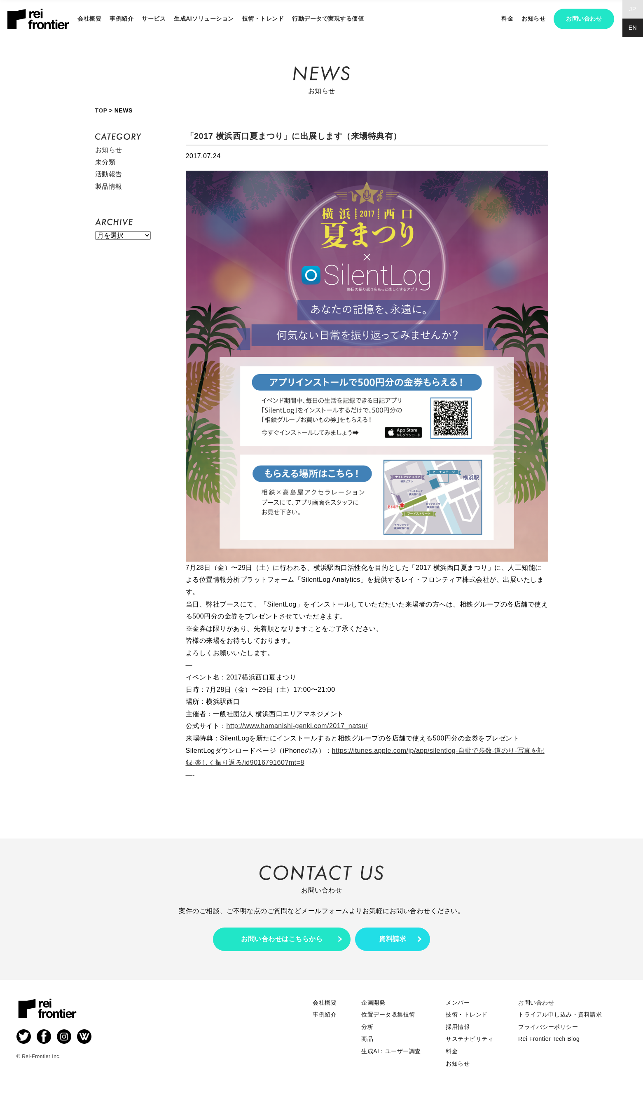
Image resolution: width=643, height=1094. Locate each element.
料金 (507, 18)
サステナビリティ (469, 1038)
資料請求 (392, 938)
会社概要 (89, 18)
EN (633, 27)
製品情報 (108, 186)
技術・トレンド (263, 18)
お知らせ (533, 18)
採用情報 (458, 1027)
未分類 (105, 162)
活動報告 (108, 174)
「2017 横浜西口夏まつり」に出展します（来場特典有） (294, 136)
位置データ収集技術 (388, 1014)
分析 (367, 1027)
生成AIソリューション (204, 18)
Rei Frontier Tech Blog (549, 1038)
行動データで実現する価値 (328, 18)
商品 (367, 1038)
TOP (101, 110)
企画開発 (373, 1002)
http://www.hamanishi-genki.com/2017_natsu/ (297, 725)
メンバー (458, 1002)
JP (632, 9)
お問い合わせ (584, 18)
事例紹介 (121, 18)
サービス (154, 18)
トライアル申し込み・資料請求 (560, 1014)
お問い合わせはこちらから (282, 938)
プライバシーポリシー (548, 1027)
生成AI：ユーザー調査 (391, 1051)
